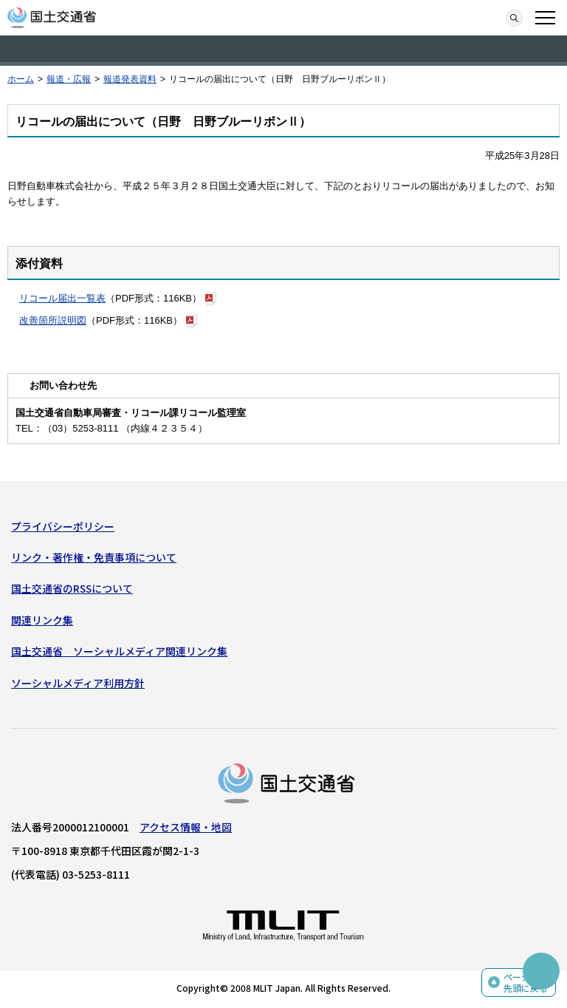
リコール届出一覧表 (62, 298)
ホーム (20, 79)
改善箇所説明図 (52, 320)
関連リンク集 (42, 620)
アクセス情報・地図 (186, 827)
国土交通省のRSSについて (72, 588)
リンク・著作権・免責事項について (93, 557)
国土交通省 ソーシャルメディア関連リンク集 (119, 651)
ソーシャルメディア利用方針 (78, 682)
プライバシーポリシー (62, 526)
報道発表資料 (130, 79)
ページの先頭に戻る (526, 982)
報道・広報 (69, 79)
